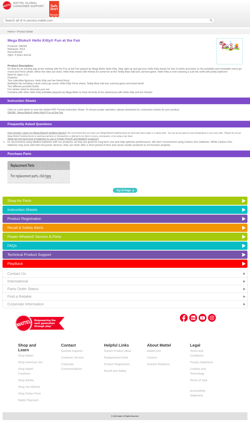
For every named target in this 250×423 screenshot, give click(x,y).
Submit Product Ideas (117, 350)
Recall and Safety (115, 370)
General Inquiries (72, 350)
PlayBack (15, 264)
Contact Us (16, 274)
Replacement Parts (116, 357)
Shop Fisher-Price (29, 393)
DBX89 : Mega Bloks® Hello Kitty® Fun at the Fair (35, 112)
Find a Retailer (19, 296)
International (17, 281)
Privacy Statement (201, 362)
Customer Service (72, 357)
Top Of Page (123, 190)
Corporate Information (25, 304)
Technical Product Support (29, 255)
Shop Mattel (25, 355)
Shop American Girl (30, 362)
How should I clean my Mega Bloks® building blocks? (37, 132)
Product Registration (24, 219)
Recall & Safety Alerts (25, 228)
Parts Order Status (22, 289)
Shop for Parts (19, 201)
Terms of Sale (198, 380)
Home (10, 31)
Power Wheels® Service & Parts (34, 237)
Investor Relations (158, 364)
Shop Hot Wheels (29, 386)
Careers (152, 357)
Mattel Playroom (28, 400)
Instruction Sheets (22, 210)
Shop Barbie (26, 380)
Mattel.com (154, 350)
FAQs (12, 246)
